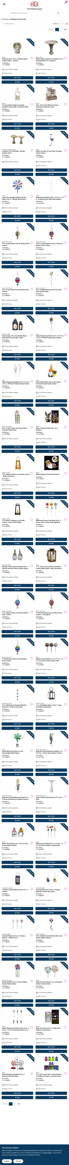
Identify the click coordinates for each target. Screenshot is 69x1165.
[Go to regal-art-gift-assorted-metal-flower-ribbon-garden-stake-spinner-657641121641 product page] (17, 984)
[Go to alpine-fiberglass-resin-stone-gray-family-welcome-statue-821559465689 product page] (51, 107)
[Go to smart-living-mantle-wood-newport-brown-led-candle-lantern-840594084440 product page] (17, 477)
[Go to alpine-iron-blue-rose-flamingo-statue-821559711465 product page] (51, 154)
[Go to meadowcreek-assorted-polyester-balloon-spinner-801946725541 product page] (17, 938)
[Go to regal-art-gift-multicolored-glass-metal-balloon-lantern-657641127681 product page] (51, 615)
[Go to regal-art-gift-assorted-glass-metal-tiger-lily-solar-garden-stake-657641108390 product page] (17, 431)
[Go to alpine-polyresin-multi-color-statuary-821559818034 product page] (51, 431)
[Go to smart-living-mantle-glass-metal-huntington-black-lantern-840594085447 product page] (51, 708)
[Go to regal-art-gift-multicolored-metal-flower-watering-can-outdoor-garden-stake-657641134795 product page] (17, 800)
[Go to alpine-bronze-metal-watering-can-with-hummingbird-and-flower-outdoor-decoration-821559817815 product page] (51, 200)
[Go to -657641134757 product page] (51, 754)
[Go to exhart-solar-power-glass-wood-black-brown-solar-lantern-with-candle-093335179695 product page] (51, 569)
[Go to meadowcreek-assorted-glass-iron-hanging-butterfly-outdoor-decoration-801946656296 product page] (51, 892)
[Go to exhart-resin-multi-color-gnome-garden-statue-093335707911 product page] (17, 846)
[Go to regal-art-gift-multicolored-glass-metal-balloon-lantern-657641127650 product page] (17, 292)
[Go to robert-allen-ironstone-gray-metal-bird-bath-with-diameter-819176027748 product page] (51, 61)
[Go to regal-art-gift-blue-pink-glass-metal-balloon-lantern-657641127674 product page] (17, 615)
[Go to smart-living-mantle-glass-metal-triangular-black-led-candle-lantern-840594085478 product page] (17, 523)
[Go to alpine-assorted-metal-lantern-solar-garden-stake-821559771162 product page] (51, 661)
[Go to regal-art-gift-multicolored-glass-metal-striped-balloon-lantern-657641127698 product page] (17, 661)
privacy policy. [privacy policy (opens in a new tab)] (47, 1153)
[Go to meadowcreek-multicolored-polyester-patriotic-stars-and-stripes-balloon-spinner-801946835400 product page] (51, 938)
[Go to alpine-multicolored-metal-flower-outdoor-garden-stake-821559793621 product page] (17, 384)
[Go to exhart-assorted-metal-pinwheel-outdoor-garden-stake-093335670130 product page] (51, 984)
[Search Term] (34, 13)
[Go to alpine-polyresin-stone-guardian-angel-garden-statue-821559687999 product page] (17, 61)
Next (65, 29)
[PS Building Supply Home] (34, 4)
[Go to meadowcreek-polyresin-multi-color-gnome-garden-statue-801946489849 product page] (17, 569)
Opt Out (18, 1161)
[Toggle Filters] (67, 24)
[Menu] (4, 4)
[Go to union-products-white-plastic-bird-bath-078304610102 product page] (51, 800)
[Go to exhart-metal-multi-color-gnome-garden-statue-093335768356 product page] (51, 384)
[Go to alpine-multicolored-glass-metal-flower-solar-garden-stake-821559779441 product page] (51, 523)
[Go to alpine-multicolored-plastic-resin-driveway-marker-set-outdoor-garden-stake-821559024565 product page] (17, 1031)
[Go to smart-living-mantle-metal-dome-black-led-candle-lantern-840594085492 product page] (17, 338)
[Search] (58, 12)
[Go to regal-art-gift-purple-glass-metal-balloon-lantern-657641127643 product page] (51, 246)
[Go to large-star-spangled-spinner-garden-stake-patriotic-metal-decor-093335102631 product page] (17, 200)
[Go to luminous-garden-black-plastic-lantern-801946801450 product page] (17, 892)
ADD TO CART (17, 77)
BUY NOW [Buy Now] (17, 82)
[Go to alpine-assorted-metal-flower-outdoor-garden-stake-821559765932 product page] (51, 846)
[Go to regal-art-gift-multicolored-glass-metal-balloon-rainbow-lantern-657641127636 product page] (17, 246)
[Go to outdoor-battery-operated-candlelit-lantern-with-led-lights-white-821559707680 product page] (17, 107)
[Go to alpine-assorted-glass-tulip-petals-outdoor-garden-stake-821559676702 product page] (51, 1031)
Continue (7, 1161)
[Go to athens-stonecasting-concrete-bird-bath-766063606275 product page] (17, 154)
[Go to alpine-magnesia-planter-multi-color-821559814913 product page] (51, 477)
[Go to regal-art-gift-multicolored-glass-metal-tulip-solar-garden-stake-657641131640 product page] (51, 292)
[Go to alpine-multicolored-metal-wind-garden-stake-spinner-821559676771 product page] (51, 338)
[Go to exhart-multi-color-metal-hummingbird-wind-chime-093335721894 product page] (17, 754)
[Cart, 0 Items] (65, 3)
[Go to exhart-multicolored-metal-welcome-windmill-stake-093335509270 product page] (17, 1077)
